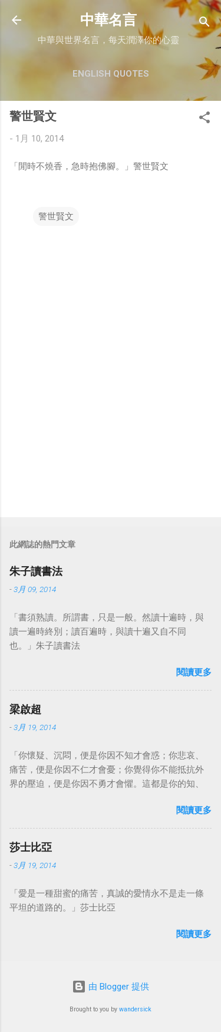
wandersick (135, 1009)
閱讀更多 (194, 672)
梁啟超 (25, 709)
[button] (204, 119)
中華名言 (108, 20)
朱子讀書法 (35, 571)
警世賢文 (56, 216)
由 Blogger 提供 (110, 986)
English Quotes (110, 73)
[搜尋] (204, 24)
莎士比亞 (30, 847)
